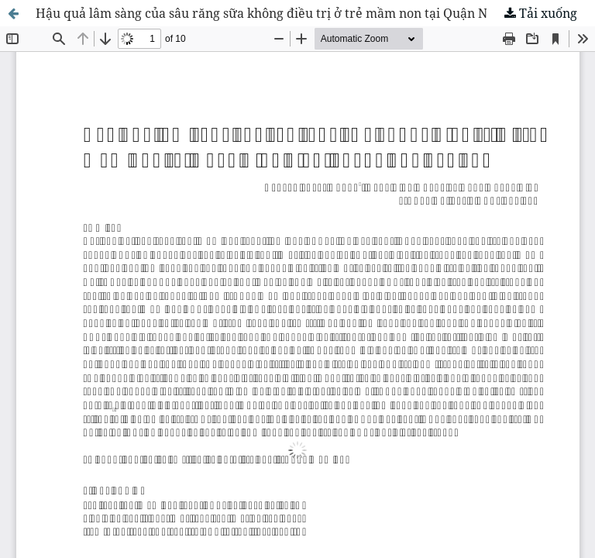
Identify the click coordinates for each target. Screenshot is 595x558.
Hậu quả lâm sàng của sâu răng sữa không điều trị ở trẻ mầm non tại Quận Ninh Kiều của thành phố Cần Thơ (315, 13)
